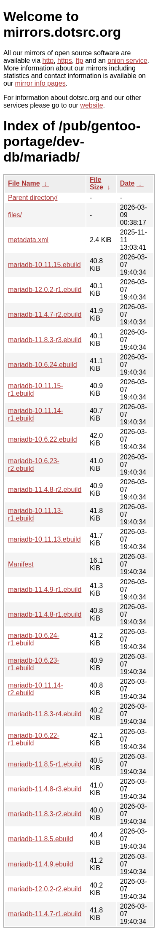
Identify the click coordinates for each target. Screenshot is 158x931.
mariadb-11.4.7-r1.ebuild (44, 914)
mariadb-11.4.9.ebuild (40, 864)
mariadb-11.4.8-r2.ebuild (44, 489)
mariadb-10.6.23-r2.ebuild (33, 464)
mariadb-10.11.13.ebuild (44, 539)
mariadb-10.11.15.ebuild (44, 264)
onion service (127, 60)
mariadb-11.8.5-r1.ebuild (44, 764)
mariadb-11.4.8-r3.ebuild (44, 789)
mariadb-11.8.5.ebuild (40, 838)
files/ (15, 215)
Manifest (20, 564)
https (64, 60)
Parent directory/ (32, 197)
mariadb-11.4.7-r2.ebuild (44, 314)
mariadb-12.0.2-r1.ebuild (44, 289)
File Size (96, 183)
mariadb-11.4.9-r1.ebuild (44, 589)
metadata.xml (28, 239)
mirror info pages (40, 83)
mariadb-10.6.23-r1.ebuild (33, 664)
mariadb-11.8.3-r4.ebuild (44, 714)
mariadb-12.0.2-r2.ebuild (44, 889)
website (91, 105)
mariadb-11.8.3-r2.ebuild (44, 814)
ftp (79, 60)
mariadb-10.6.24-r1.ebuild (33, 639)
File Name (24, 183)
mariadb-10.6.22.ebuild (42, 439)
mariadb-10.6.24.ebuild (42, 364)
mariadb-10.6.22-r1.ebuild (33, 739)
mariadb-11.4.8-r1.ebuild (44, 614)
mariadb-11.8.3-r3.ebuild (44, 339)
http (48, 60)
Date (127, 183)
